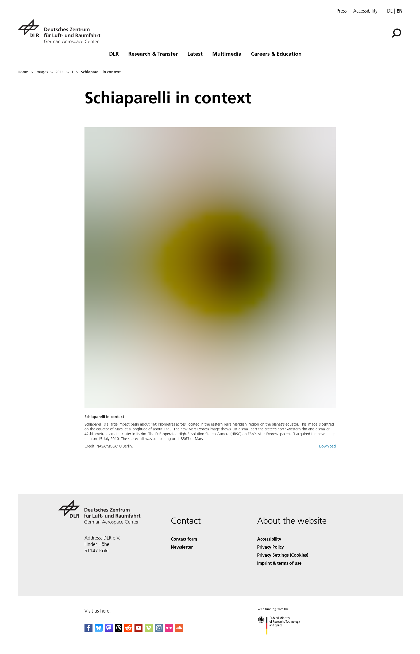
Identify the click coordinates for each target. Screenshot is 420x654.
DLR (114, 53)
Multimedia (226, 53)
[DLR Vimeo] (149, 630)
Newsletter (182, 547)
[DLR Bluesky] (99, 630)
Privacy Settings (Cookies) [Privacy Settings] (282, 555)
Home (23, 72)
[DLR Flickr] (169, 630)
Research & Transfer (153, 53)
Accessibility (365, 11)
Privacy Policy (270, 547)
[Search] (396, 33)
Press (342, 11)
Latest (195, 53)
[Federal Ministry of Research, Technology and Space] (283, 639)
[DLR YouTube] (138, 630)
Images (42, 72)
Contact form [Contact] (184, 539)
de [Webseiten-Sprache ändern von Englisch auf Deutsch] (390, 11)
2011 (59, 72)
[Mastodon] (109, 630)
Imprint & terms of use (279, 563)
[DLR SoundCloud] (179, 630)
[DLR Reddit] (128, 630)
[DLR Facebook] (88, 630)
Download (327, 446)
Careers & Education (276, 53)
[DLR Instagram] (159, 630)
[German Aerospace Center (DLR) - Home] (61, 31)
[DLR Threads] (118, 630)
